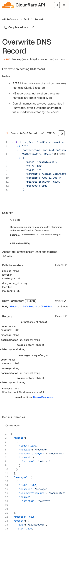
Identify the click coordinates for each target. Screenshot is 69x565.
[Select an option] (33, 27)
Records (39, 19)
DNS (26, 19)
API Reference (10, 19)
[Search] (57, 5)
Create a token (42, 230)
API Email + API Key (20, 243)
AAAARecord (30, 306)
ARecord (14, 306)
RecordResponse (43, 397)
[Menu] (64, 5)
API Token (15, 219)
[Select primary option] (16, 27)
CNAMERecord (48, 306)
